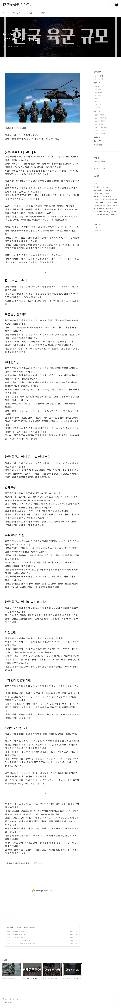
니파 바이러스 (98, 190)
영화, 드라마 (98, 92)
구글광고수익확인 (112, 205)
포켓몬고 (106, 193)
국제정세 (113, 212)
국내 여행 (97, 137)
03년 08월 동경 (100, 124)
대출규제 (96, 205)
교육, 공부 (98, 105)
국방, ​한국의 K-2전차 (15, 937)
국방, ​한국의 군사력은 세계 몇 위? (19, 943)
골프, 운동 (98, 95)
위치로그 (30, 13)
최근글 (96, 169)
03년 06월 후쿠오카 (101, 118)
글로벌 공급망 (114, 215)
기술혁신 (110, 196)
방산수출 (114, 199)
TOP (116, 1000)
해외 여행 (97, 112)
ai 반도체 (114, 202)
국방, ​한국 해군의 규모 (15, 931)
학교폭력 (105, 215)
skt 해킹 (96, 202)
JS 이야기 (10, 927)
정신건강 (103, 205)
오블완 (105, 196)
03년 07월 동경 (100, 121)
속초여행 (96, 187)
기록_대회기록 (98, 145)
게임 (96, 99)
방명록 (43, 13)
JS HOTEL (98, 141)
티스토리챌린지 (98, 212)
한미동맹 (106, 212)
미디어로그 (16, 13)
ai (112, 209)
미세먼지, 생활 (99, 79)
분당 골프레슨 (98, 215)
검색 (111, 4)
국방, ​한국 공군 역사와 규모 (17, 940)
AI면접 (96, 209)
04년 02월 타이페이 (101, 127)
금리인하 (101, 209)
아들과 (97, 86)
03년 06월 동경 (100, 115)
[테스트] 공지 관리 (99, 161)
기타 (96, 102)
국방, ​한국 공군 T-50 (14, 934)
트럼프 (102, 199)
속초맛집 (108, 199)
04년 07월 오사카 (100, 130)
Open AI (18, 927)
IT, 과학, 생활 (98, 76)
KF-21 (102, 202)
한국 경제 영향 (98, 193)
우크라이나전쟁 (107, 190)
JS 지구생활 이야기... (17, 4)
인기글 (103, 169)
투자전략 (108, 202)
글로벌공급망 (98, 196)
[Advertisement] (42, 890)
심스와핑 (108, 209)
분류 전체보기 (98, 72)
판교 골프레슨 (104, 187)
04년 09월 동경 (100, 133)
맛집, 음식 (98, 89)
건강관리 (96, 199)
